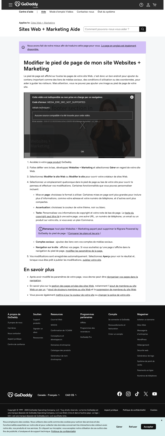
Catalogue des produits (61, 350)
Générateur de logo (145, 356)
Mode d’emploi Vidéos (61, 11)
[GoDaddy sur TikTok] (137, 395)
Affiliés (83, 323)
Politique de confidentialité (134, 410)
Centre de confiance (16, 344)
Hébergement (143, 345)
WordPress (142, 339)
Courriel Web (56, 320)
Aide (43, 11)
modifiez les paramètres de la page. (84, 251)
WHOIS (54, 325)
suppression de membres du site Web (116, 289)
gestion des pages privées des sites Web (72, 286)
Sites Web (141, 325)
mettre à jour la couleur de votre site (75, 295)
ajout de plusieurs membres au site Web (69, 289)
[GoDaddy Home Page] (20, 395)
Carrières (12, 328)
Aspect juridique (14, 339)
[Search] (142, 29)
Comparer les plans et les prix (83, 233)
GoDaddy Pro (86, 337)
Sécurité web (142, 350)
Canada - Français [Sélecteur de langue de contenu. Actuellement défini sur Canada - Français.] (49, 395)
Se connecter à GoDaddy (119, 320)
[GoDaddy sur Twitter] (146, 395)
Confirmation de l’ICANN (61, 330)
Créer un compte (115, 334)
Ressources (38, 338)
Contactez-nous (85, 11)
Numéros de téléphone (147, 376)
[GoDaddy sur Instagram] (128, 395)
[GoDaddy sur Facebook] (119, 395)
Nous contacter (14, 333)
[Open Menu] (9, 5)
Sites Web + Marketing (43, 22)
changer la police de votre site (114, 295)
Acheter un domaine (145, 320)
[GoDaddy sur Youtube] (154, 395)
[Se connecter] (148, 4)
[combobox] (111, 29)
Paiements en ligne (145, 370)
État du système (106, 11)
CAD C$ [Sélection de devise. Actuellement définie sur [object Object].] (71, 395)
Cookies (153, 410)
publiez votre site (92, 260)
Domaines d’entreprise (60, 345)
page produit (54, 162)
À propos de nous (15, 323)
